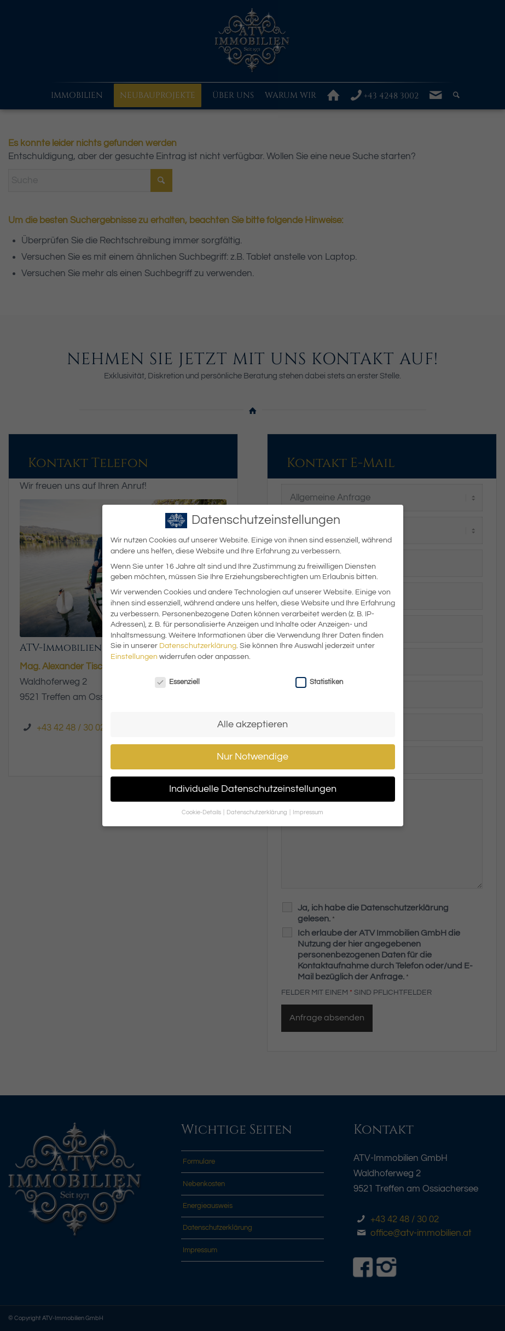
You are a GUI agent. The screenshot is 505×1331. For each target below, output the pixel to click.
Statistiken (319, 682)
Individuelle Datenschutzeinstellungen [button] (252, 789)
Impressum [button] (308, 812)
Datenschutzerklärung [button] (257, 812)
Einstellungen (134, 657)
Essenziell (177, 682)
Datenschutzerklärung (197, 646)
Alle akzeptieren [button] (252, 724)
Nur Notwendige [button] (252, 757)
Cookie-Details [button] (202, 812)
